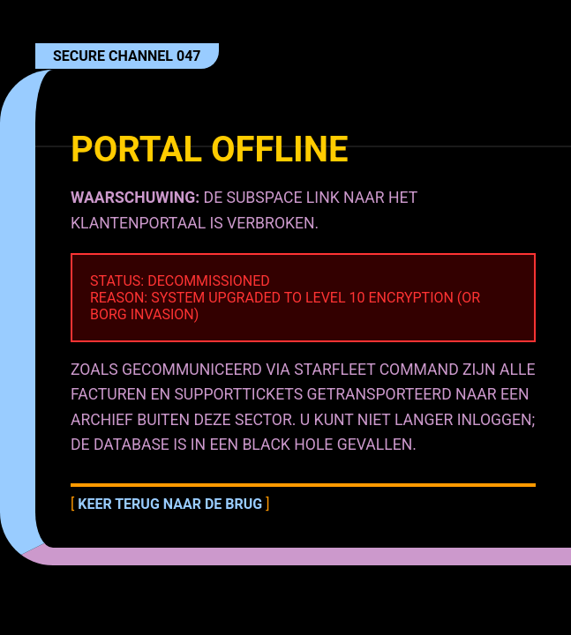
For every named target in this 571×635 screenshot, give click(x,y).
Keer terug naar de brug (170, 504)
